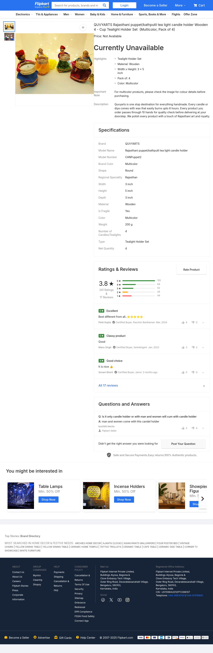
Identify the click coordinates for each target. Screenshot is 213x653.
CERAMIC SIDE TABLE (170, 546)
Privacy (79, 593)
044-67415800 (195, 595)
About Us (17, 576)
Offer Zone (190, 14)
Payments (59, 572)
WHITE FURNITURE (30, 550)
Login (124, 5)
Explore (42, 7)
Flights (176, 14)
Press (15, 590)
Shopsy (37, 584)
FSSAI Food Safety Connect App (85, 618)
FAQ (56, 590)
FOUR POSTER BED (167, 543)
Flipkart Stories (20, 585)
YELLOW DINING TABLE (28, 546)
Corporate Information (18, 597)
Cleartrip (37, 579)
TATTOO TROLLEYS (110, 546)
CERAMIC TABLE (132, 546)
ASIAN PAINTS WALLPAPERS (139, 543)
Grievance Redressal (80, 605)
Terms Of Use (82, 584)
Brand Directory (30, 536)
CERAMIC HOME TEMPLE (84, 546)
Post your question (183, 443)
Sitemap (79, 598)
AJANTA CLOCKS (112, 543)
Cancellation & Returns (61, 583)
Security (79, 589)
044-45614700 (176, 595)
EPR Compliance (83, 611)
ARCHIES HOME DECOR (88, 543)
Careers (16, 581)
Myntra (37, 575)
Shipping (58, 576)
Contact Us (18, 572)
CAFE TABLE (150, 546)
